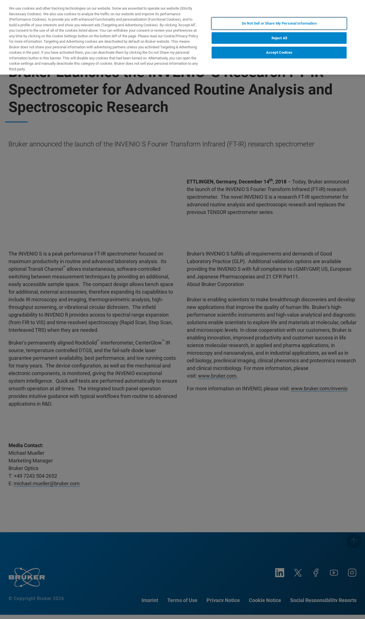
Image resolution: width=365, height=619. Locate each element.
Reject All (279, 38)
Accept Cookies (279, 52)
